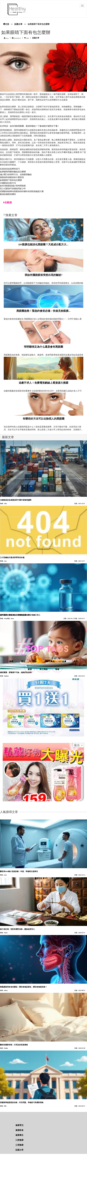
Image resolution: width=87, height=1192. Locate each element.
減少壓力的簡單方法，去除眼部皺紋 (16, 174)
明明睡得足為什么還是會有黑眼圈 (43, 346)
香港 (57, 669)
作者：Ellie (3, 1106)
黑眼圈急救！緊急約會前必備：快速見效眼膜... (43, 310)
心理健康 (19, 1145)
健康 (11, 661)
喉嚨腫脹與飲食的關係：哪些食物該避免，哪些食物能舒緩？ (23, 987)
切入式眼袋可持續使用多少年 (13, 188)
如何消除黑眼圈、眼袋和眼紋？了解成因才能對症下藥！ (35, 126)
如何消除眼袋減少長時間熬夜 (13, 186)
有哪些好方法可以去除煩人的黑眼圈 (43, 418)
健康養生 (19, 1135)
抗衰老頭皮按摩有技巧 (10, 169)
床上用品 (44, 669)
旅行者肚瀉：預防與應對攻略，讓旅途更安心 (17, 929)
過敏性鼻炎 (49, 661)
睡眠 (35, 661)
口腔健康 (19, 1140)
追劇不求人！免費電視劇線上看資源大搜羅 (43, 382)
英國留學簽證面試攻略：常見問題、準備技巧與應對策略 (21, 1102)
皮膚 (64, 661)
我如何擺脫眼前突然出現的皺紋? (43, 275)
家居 (30, 669)
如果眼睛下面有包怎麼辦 (11, 180)
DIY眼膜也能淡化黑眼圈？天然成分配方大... (43, 244)
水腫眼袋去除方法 (8, 183)
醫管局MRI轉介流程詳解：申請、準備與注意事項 (19, 871)
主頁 (6, 24)
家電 (76, 661)
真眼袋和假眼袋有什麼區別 (12, 177)
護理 (23, 661)
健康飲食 (19, 1130)
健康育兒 (19, 1125)
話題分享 (18, 24)
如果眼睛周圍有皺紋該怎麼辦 (13, 171)
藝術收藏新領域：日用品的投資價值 (14, 1045)
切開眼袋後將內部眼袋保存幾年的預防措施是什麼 (22, 191)
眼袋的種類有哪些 (8, 194)
